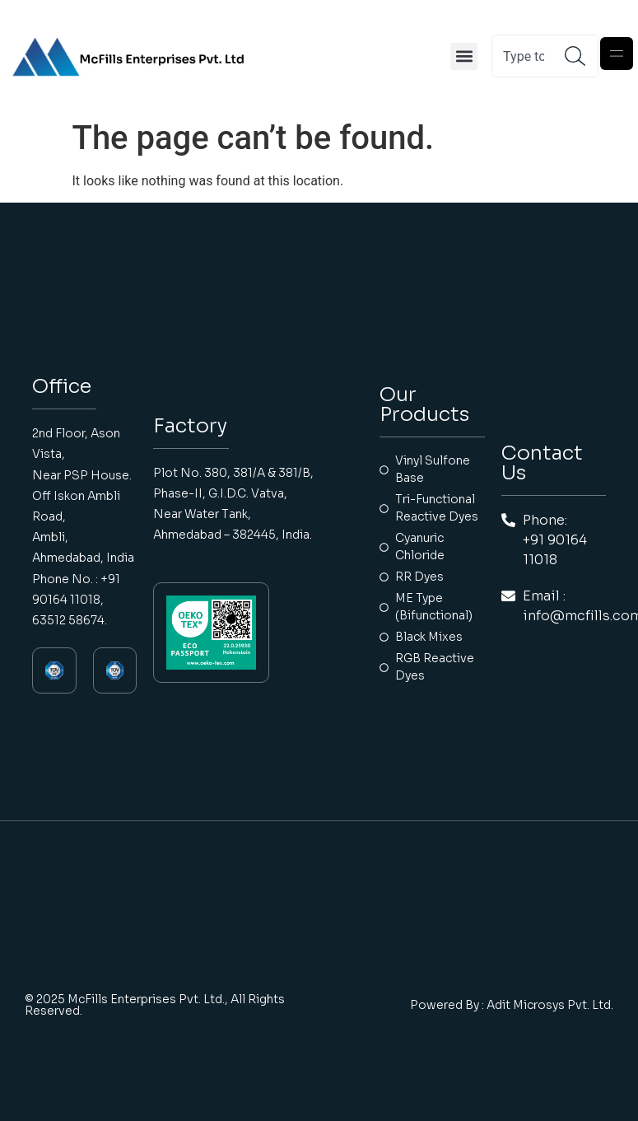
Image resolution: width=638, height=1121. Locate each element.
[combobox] (528, 56)
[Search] (581, 56)
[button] (463, 56)
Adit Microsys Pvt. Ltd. (550, 1004)
